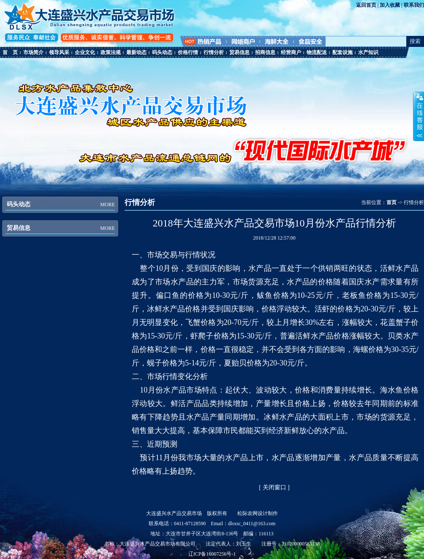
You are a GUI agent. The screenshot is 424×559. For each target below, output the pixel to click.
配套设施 (342, 52)
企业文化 (85, 52)
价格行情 (188, 52)
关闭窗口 (274, 487)
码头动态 (162, 52)
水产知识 (368, 52)
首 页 (10, 52)
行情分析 (214, 52)
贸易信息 (239, 52)
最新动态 (136, 52)
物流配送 (317, 52)
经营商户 (291, 52)
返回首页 (366, 5)
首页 (391, 202)
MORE (107, 204)
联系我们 (414, 5)
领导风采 (59, 52)
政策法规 (111, 52)
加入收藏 (390, 5)
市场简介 (33, 52)
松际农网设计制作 (257, 513)
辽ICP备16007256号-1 (212, 554)
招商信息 (265, 52)
